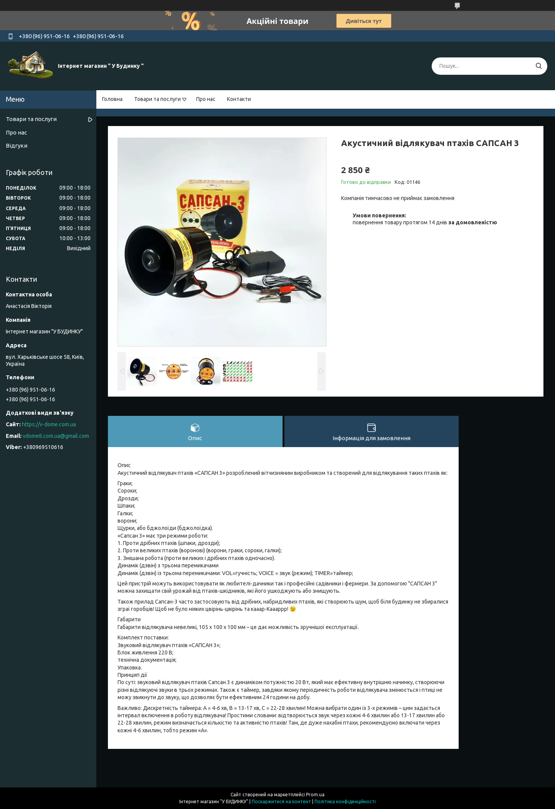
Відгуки (16, 145)
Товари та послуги (157, 99)
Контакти (239, 99)
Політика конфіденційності (345, 801)
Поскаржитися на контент (281, 801)
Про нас (205, 99)
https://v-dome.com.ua (49, 424)
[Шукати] (538, 66)
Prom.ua (315, 794)
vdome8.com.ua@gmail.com (56, 436)
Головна (112, 99)
